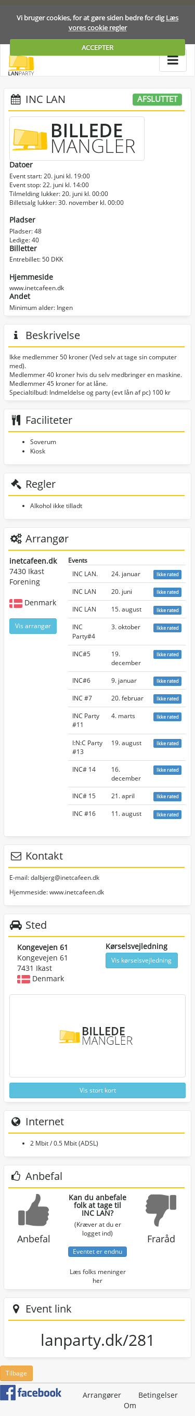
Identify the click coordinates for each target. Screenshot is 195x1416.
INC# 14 (84, 769)
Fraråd (161, 1238)
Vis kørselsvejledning (141, 960)
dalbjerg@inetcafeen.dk (65, 877)
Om (130, 1405)
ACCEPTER (97, 47)
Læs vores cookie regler (124, 22)
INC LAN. (85, 573)
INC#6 (81, 680)
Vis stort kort (98, 1090)
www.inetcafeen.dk (36, 287)
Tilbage (16, 1373)
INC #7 (82, 698)
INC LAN (84, 591)
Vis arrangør (33, 625)
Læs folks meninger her (98, 1276)
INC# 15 (84, 795)
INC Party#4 (83, 631)
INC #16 (84, 813)
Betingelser (158, 1395)
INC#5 (81, 653)
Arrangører (102, 1395)
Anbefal (33, 1238)
